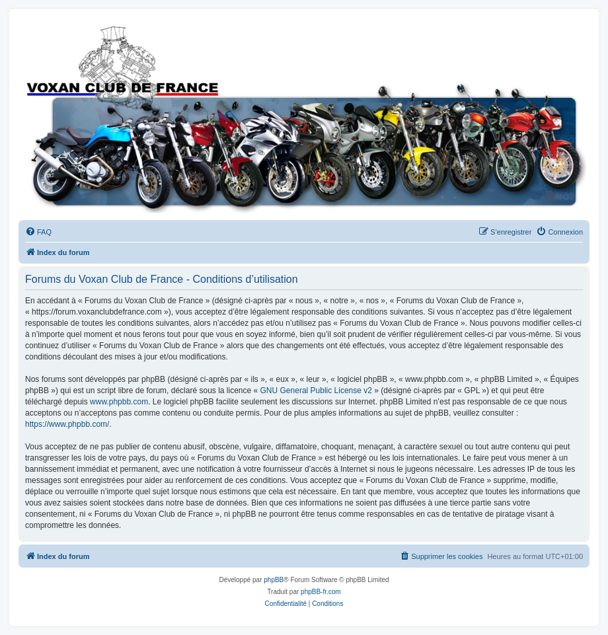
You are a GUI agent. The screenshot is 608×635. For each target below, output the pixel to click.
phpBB (274, 579)
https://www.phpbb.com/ (67, 424)
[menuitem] (38, 232)
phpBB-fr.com (321, 591)
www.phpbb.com (119, 401)
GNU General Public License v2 (316, 390)
